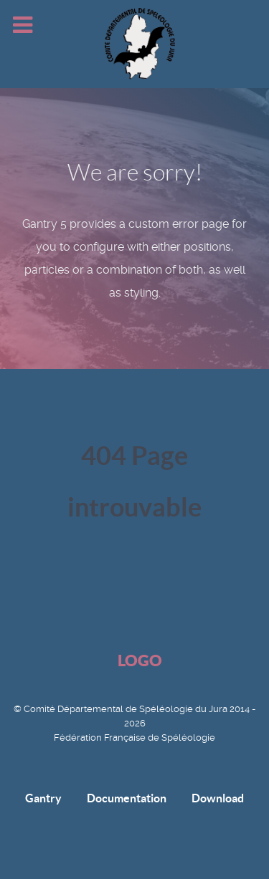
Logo (140, 660)
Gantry (43, 798)
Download (218, 798)
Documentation (126, 798)
